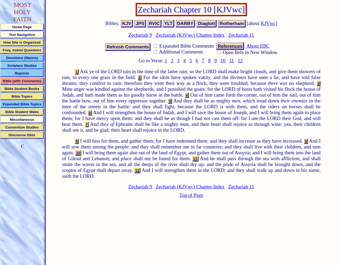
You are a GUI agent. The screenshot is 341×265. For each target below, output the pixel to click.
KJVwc (268, 23)
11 (231, 60)
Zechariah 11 (241, 35)
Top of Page (191, 195)
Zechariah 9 (140, 35)
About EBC (258, 46)
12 (240, 60)
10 (223, 60)
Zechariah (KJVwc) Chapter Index (190, 35)
